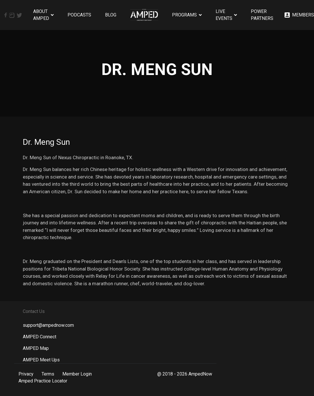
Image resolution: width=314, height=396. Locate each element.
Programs (184, 15)
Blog (110, 15)
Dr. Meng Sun (46, 142)
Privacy (25, 374)
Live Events (224, 15)
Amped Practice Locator (42, 381)
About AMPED (41, 15)
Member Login (77, 374)
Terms (48, 374)
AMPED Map (36, 348)
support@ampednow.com (48, 325)
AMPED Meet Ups (41, 360)
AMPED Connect (39, 336)
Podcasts (79, 15)
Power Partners (262, 15)
